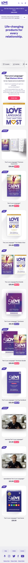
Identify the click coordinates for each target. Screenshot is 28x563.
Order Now (14, 98)
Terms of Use (7, 561)
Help (6, 551)
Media (14, 551)
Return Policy (21, 561)
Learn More (14, 12)
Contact (22, 551)
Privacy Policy (14, 561)
